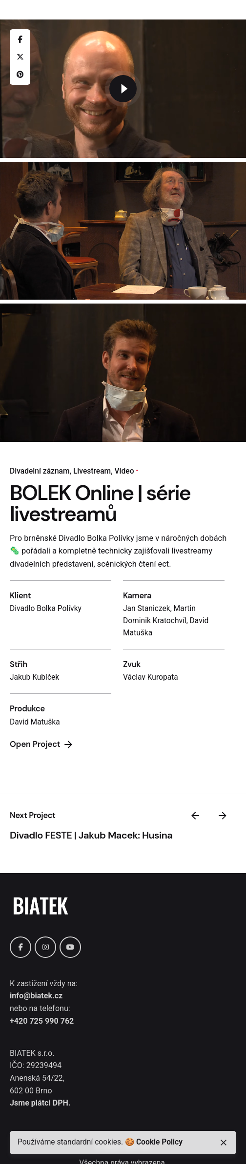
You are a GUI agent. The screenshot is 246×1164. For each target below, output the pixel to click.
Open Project (42, 744)
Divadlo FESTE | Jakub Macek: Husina (91, 835)
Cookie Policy (159, 1142)
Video (124, 471)
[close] (223, 1142)
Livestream (92, 471)
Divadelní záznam (40, 471)
